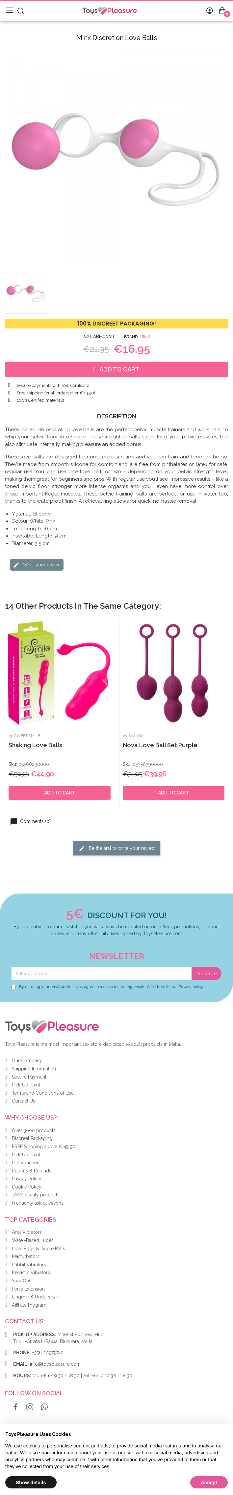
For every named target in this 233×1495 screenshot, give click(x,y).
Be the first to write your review (117, 848)
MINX (145, 336)
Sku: (13, 764)
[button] (9, 157)
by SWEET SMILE (24, 736)
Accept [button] (209, 1482)
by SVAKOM (133, 736)
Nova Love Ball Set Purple (160, 745)
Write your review (37, 565)
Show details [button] (31, 1482)
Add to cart (59, 792)
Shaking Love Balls (35, 745)
